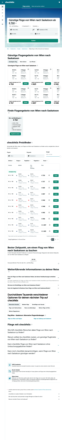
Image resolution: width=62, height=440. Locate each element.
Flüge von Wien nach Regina (15, 318)
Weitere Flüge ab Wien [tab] (44, 307)
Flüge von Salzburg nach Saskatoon (42, 318)
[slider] (60, 156)
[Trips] (2, 20)
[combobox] (36, 26)
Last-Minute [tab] (33, 61)
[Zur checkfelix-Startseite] (9, 2)
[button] (2, 2)
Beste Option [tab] (23, 61)
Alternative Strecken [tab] (14, 304)
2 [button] (55, 239)
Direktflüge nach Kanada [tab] (38, 304)
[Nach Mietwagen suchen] (2, 12)
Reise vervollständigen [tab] (30, 307)
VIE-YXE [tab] (33, 259)
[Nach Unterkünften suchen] (2, 9)
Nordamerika (13, 48)
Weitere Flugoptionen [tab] (14, 311)
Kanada (19, 48)
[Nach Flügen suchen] (2, 6)
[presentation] (16, 23)
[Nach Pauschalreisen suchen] (2, 15)
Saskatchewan (25, 48)
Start (8, 48)
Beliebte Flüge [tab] (25, 304)
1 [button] (52, 239)
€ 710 (12, 23)
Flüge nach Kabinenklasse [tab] (15, 307)
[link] (15, 133)
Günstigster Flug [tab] (13, 61)
